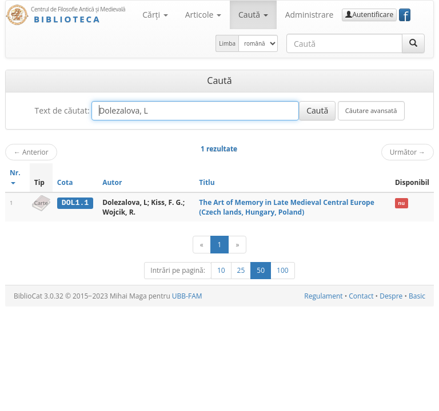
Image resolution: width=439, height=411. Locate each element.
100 (283, 270)
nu (401, 203)
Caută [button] (253, 14)
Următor (407, 151)
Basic (417, 296)
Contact (361, 296)
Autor (112, 182)
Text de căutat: (61, 110)
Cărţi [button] (154, 14)
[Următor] (237, 244)
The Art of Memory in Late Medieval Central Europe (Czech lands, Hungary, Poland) (286, 207)
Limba (227, 43)
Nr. (15, 176)
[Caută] (413, 43)
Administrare (309, 14)
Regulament (323, 296)
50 (261, 270)
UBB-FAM (187, 296)
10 (221, 270)
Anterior (31, 151)
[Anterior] (202, 244)
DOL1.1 (75, 203)
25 (241, 270)
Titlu (206, 182)
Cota (65, 182)
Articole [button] (203, 14)
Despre (391, 296)
